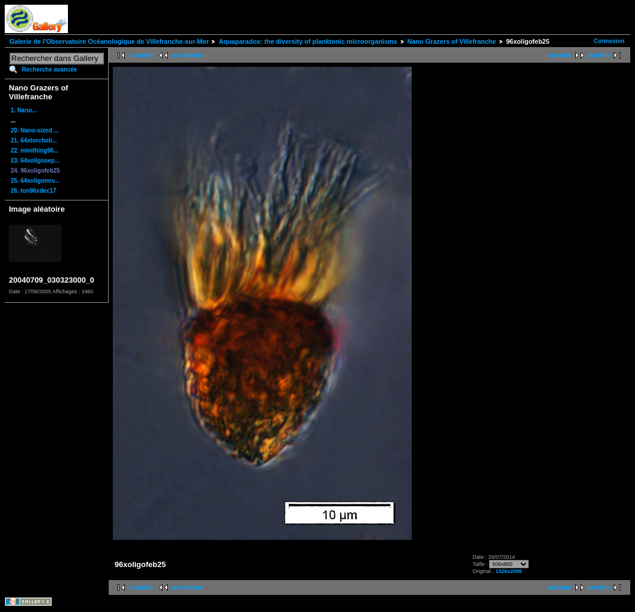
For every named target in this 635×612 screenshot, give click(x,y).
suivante (559, 55)
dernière (598, 55)
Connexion (609, 41)
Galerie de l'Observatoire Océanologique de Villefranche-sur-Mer (109, 41)
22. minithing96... (34, 150)
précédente (187, 55)
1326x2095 (509, 571)
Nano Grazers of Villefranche (452, 41)
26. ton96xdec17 (33, 190)
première (141, 55)
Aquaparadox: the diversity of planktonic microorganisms (308, 41)
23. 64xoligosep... (35, 160)
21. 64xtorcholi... (34, 140)
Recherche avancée (49, 69)
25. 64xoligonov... (35, 180)
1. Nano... (24, 110)
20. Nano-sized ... (34, 130)
